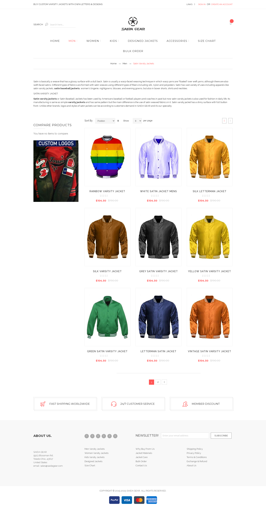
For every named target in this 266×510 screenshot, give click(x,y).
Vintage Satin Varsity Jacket (209, 351)
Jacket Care (142, 457)
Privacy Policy (194, 453)
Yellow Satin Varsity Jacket (209, 271)
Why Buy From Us (145, 449)
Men (125, 63)
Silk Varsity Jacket (107, 271)
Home (113, 63)
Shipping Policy (195, 449)
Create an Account (222, 4)
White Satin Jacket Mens (158, 191)
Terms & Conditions (197, 457)
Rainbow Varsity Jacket (107, 191)
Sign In (202, 4)
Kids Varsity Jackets (94, 457)
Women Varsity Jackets (96, 453)
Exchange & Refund (197, 461)
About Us (191, 465)
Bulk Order (141, 461)
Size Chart (90, 465)
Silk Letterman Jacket (210, 191)
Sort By (89, 120)
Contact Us (141, 465)
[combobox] (63, 25)
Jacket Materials (144, 453)
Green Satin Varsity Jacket (107, 351)
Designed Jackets (93, 461)
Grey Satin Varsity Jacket (158, 271)
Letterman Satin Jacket (158, 351)
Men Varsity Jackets (95, 449)
